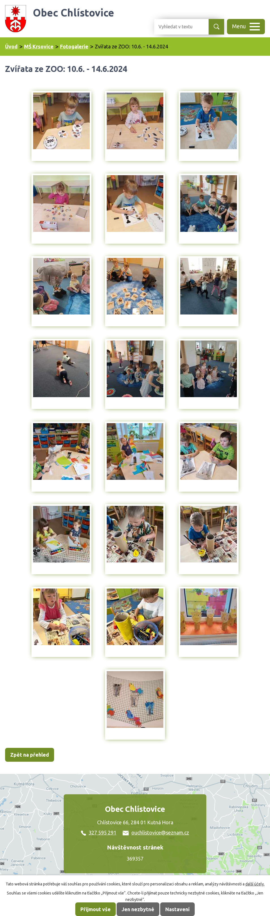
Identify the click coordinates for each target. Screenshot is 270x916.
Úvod (11, 46)
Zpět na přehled (29, 754)
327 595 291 (98, 832)
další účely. (255, 884)
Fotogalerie (74, 46)
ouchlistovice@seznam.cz (156, 832)
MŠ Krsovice (38, 46)
